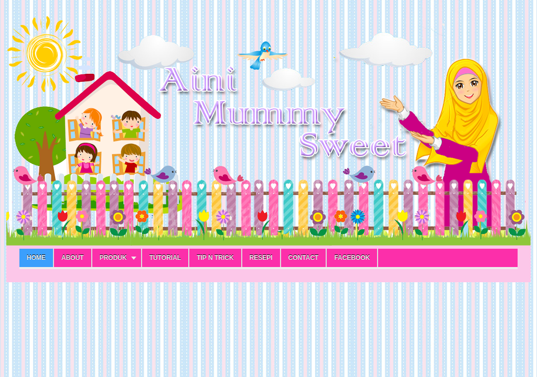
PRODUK (113, 257)
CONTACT (303, 257)
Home (36, 257)
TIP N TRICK (215, 257)
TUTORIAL (165, 257)
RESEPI (261, 257)
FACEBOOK (352, 257)
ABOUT (72, 257)
